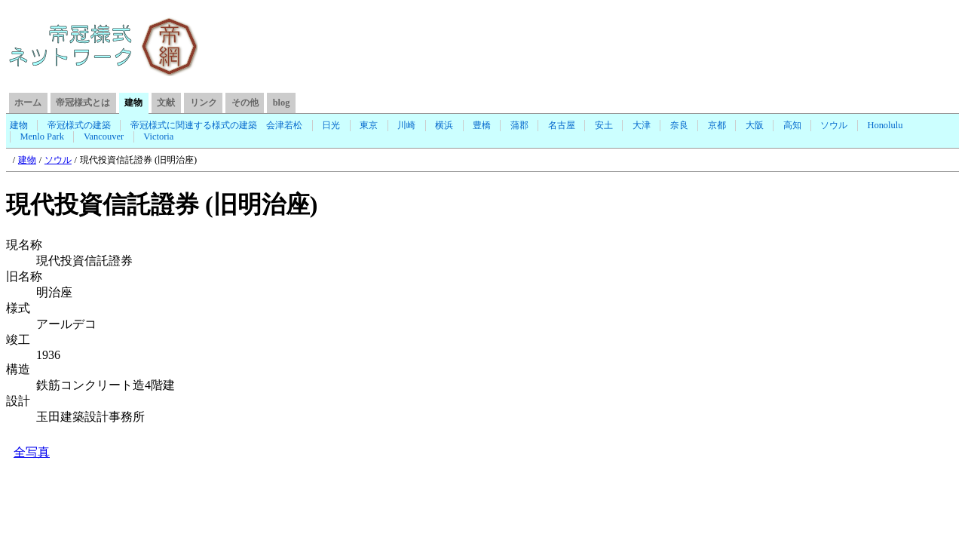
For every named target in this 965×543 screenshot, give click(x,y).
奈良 (679, 125)
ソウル (833, 125)
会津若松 (284, 125)
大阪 (755, 125)
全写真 (32, 452)
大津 (642, 125)
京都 (717, 125)
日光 (331, 125)
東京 (369, 125)
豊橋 (482, 125)
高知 (792, 125)
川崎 (406, 125)
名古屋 (561, 125)
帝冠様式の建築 (79, 125)
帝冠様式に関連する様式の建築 (193, 125)
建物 (19, 125)
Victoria (158, 136)
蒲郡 (519, 125)
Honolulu (884, 125)
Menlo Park (42, 136)
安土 (604, 125)
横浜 (444, 125)
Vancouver (104, 136)
